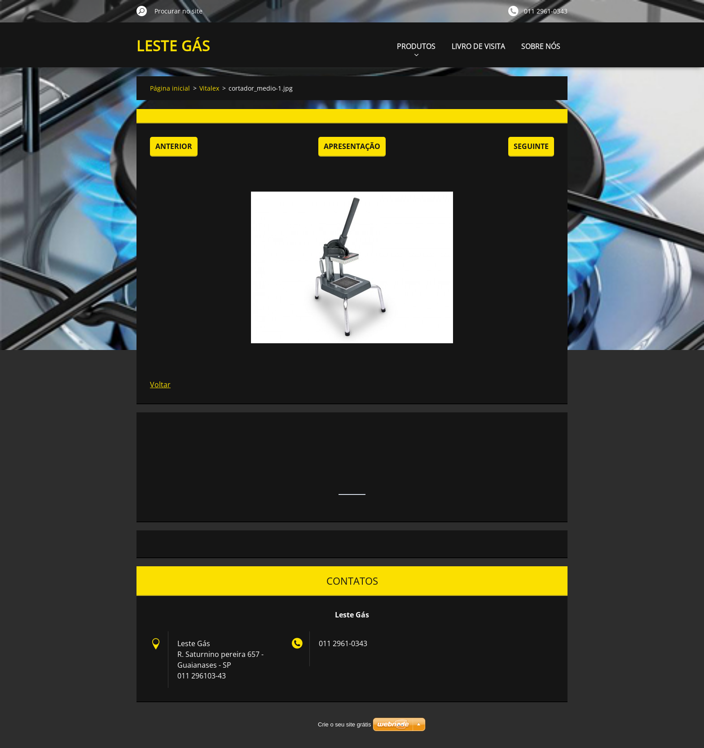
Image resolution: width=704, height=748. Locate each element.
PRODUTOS (416, 48)
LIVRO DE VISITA (478, 46)
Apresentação (352, 146)
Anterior (173, 146)
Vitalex (209, 88)
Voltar (160, 384)
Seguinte (531, 146)
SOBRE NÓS (540, 46)
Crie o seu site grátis (344, 724)
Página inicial (170, 88)
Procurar (141, 11)
